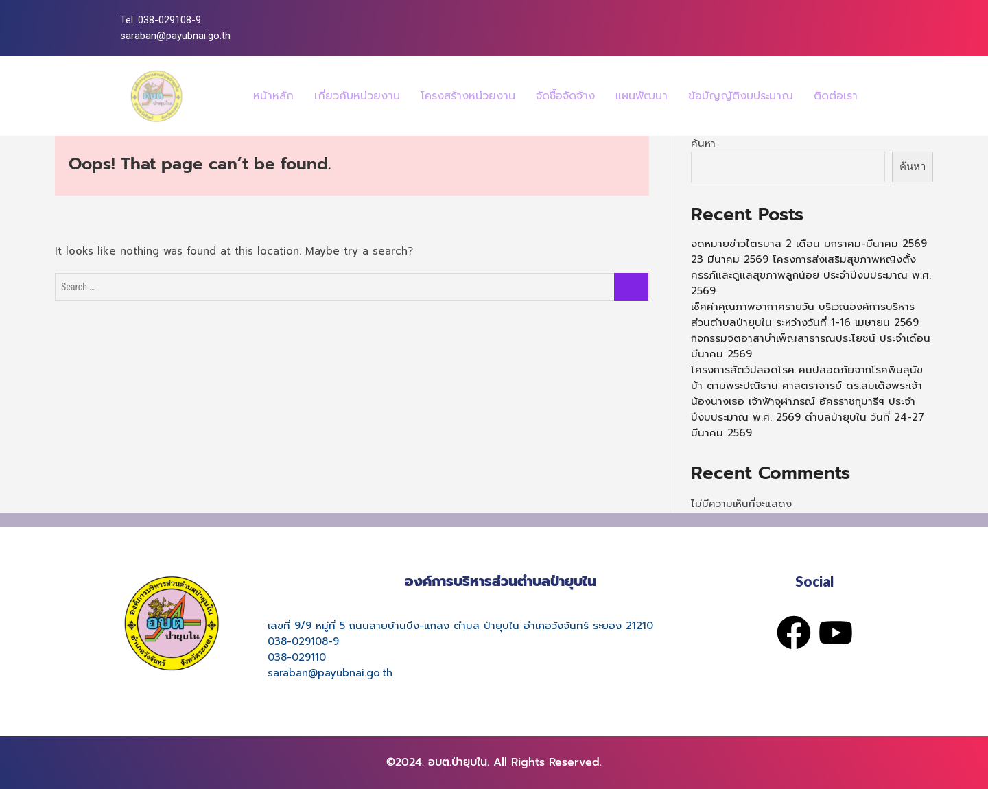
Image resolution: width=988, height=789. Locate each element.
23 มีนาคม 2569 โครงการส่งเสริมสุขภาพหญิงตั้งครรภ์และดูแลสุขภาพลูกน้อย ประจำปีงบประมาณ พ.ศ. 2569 (811, 275)
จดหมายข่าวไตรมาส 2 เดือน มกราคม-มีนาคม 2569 (809, 243)
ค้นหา (703, 143)
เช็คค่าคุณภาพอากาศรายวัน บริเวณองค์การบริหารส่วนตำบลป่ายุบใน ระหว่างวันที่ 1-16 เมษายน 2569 (805, 314)
